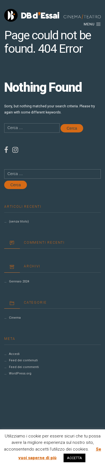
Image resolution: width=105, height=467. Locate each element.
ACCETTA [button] (74, 458)
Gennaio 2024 (19, 281)
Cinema (15, 318)
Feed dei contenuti (23, 360)
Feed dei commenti (24, 367)
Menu (92, 24)
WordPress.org (20, 373)
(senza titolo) (19, 221)
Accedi (14, 354)
